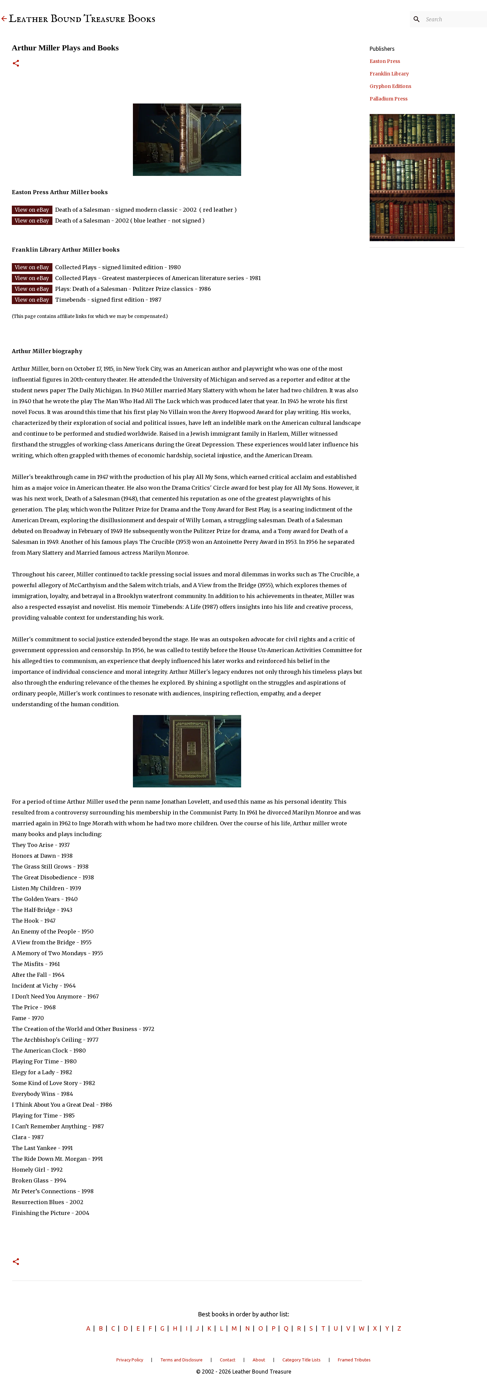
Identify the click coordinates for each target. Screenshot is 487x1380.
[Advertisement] (417, 354)
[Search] (451, 19)
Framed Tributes (354, 1359)
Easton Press (385, 61)
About (259, 1359)
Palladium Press (389, 99)
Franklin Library (389, 74)
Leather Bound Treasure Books (82, 19)
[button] (16, 63)
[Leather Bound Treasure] (4, 19)
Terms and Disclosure (181, 1359)
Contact (227, 1359)
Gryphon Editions (390, 86)
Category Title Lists (301, 1359)
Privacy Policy (129, 1359)
